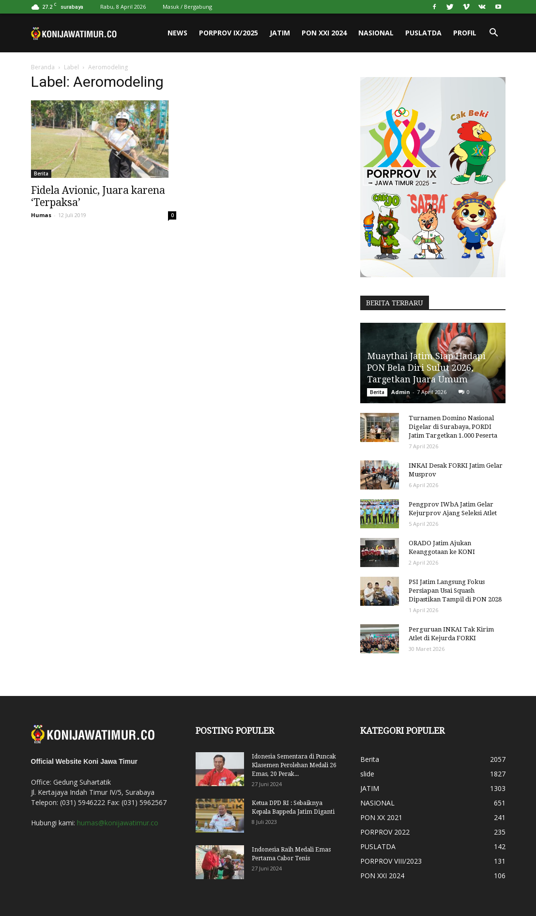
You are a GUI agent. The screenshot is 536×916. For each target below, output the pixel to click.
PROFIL (464, 32)
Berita (41, 173)
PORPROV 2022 (385, 832)
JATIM (280, 32)
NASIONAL (376, 32)
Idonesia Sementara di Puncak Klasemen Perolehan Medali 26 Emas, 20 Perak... (294, 765)
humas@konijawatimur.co (117, 822)
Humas (41, 215)
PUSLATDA (423, 32)
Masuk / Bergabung (187, 6)
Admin (400, 391)
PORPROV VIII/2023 (391, 861)
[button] (493, 33)
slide (367, 773)
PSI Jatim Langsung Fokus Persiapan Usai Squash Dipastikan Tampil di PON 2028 (455, 590)
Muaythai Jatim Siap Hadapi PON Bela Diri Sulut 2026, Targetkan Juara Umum (426, 367)
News (177, 32)
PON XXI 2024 (324, 32)
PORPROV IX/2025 (228, 32)
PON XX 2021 (381, 817)
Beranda (43, 67)
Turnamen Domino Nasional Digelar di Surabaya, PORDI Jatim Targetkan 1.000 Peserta (453, 426)
